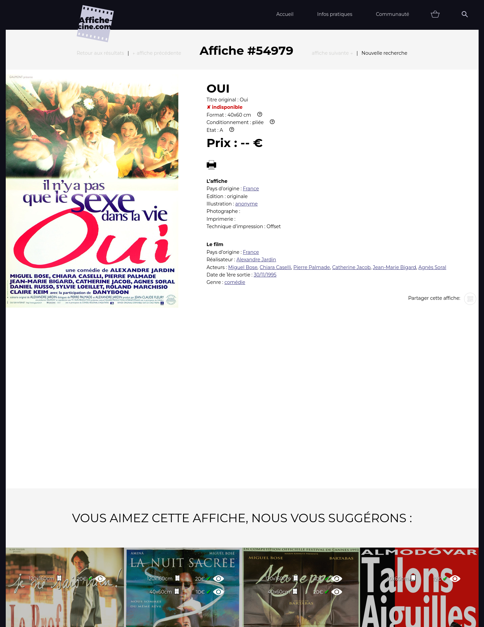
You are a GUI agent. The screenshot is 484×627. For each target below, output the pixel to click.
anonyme (246, 129)
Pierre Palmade (311, 193)
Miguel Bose (242, 193)
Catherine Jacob (351, 193)
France (251, 114)
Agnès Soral (432, 193)
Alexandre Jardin (256, 185)
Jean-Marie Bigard (394, 193)
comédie (234, 208)
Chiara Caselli (275, 193)
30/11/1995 (265, 200)
